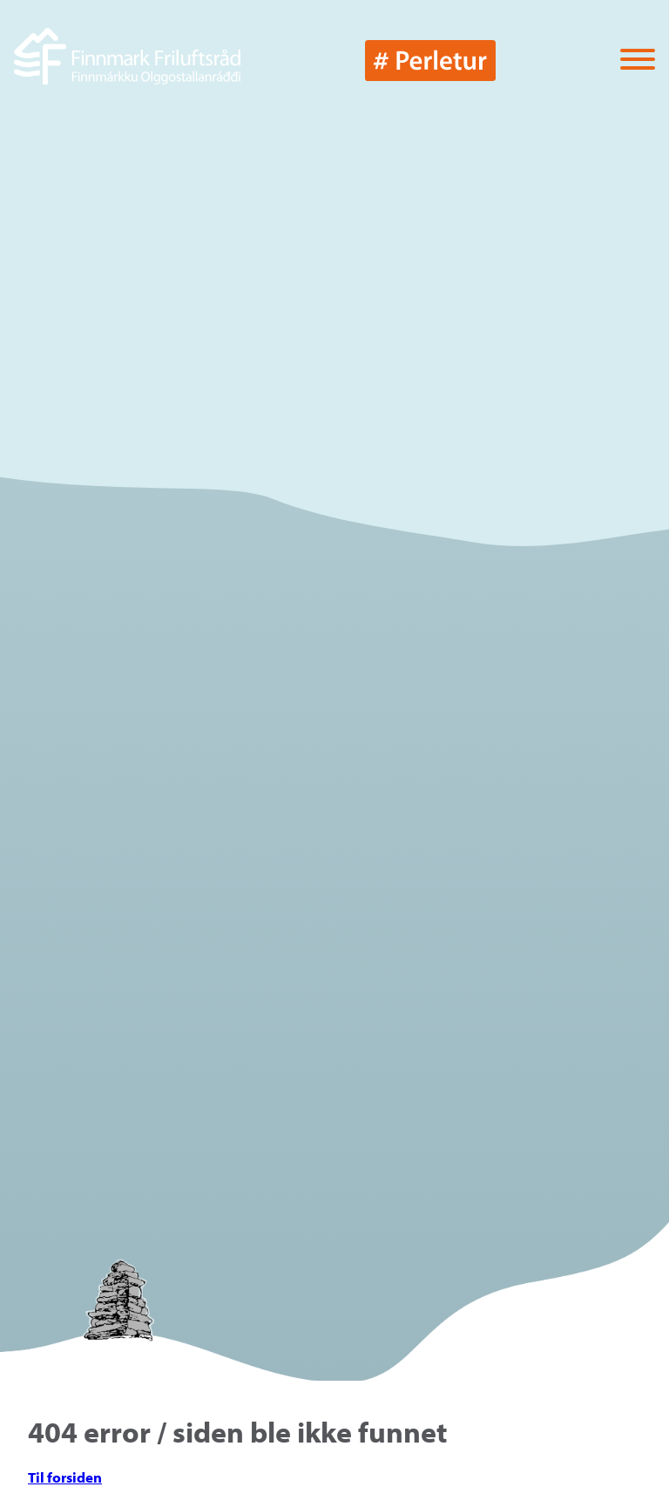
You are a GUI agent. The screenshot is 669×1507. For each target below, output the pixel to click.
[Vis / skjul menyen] (637, 60)
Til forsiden (65, 1477)
